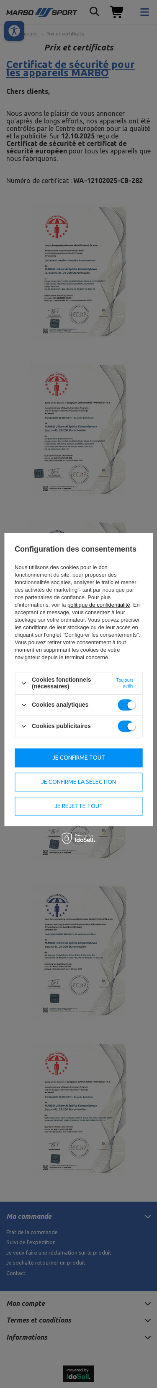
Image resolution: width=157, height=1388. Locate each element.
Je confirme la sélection (78, 781)
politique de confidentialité (98, 605)
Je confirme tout (78, 757)
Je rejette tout (78, 806)
